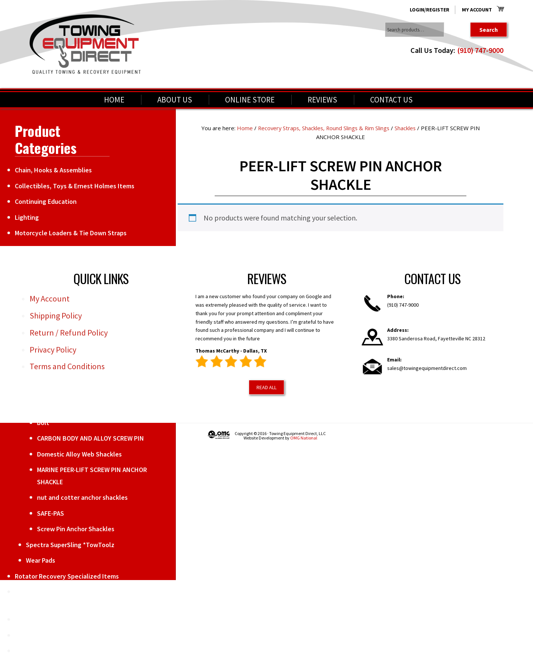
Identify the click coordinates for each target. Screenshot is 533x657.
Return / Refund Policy (69, 332)
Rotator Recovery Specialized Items (67, 576)
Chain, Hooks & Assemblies (53, 170)
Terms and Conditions (67, 366)
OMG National (303, 438)
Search (488, 29)
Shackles (407, 128)
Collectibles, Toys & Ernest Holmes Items (74, 186)
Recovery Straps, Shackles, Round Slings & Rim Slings (323, 128)
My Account (477, 9)
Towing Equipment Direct (85, 44)
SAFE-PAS (50, 513)
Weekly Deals (34, 635)
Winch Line (30, 651)
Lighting (27, 217)
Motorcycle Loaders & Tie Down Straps (71, 233)
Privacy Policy (53, 349)
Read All (266, 387)
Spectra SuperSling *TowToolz (70, 544)
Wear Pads (40, 560)
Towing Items (34, 619)
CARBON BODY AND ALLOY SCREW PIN (90, 438)
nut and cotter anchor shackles (82, 497)
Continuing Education (46, 201)
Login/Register (429, 9)
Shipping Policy (56, 315)
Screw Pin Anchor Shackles (75, 529)
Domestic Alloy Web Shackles (79, 454)
